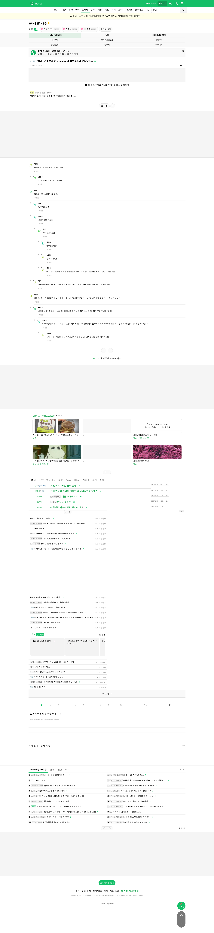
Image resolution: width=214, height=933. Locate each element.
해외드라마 (72, 54)
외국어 (48, 54)
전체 (33, 480)
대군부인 (55, 40)
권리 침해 (114, 891)
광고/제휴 (97, 891)
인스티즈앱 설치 (107, 883)
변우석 (107, 45)
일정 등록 (45, 746)
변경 (155, 10)
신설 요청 (105, 29)
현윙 (88, 29)
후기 (94, 480)
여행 (40, 54)
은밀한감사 (55, 45)
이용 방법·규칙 (151, 3)
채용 (106, 891)
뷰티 (114, 10)
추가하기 (40, 634)
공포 (107, 10)
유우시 (70, 29)
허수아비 (159, 45)
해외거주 (59, 54)
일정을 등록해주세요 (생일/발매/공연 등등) (44, 719)
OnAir (68, 480)
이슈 (64, 10)
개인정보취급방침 (130, 891)
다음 (145, 705)
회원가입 (162, 3)
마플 (60, 480)
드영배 (85, 10)
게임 (148, 10)
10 (121, 705)
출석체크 (139, 10)
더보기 (100, 635)
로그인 (96, 358)
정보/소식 (51, 480)
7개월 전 (32, 65)
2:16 (182, 769)
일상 (71, 10)
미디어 (77, 480)
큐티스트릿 (50, 29)
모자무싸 (159, 40)
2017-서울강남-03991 (124, 895)
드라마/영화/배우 (38, 23)
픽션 (100, 10)
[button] (105, 472)
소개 (77, 891)
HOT (56, 10)
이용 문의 (86, 891)
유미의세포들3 (107, 40)
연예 (77, 10)
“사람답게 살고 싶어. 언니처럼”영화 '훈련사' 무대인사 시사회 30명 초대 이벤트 (105, 16)
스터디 (121, 10)
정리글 (86, 480)
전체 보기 (33, 746)
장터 (93, 10)
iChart (129, 10)
